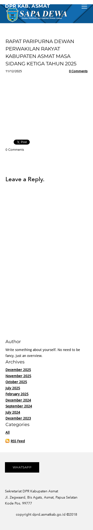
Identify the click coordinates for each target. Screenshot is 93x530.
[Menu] (84, 6)
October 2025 (16, 382)
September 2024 (18, 406)
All (7, 432)
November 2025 (18, 376)
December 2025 (18, 370)
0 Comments (78, 71)
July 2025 (12, 388)
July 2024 (12, 412)
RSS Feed (18, 441)
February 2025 (17, 394)
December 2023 (18, 418)
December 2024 (18, 400)
